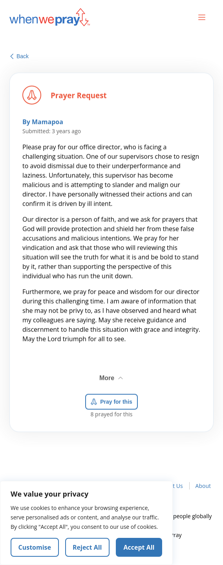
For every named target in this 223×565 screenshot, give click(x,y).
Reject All (87, 547)
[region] (86, 523)
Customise (34, 547)
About (203, 486)
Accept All (139, 547)
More (111, 376)
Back (19, 56)
